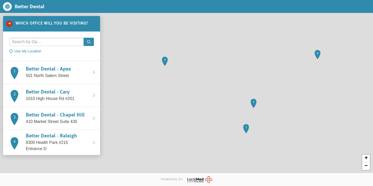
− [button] (366, 166)
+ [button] (366, 158)
